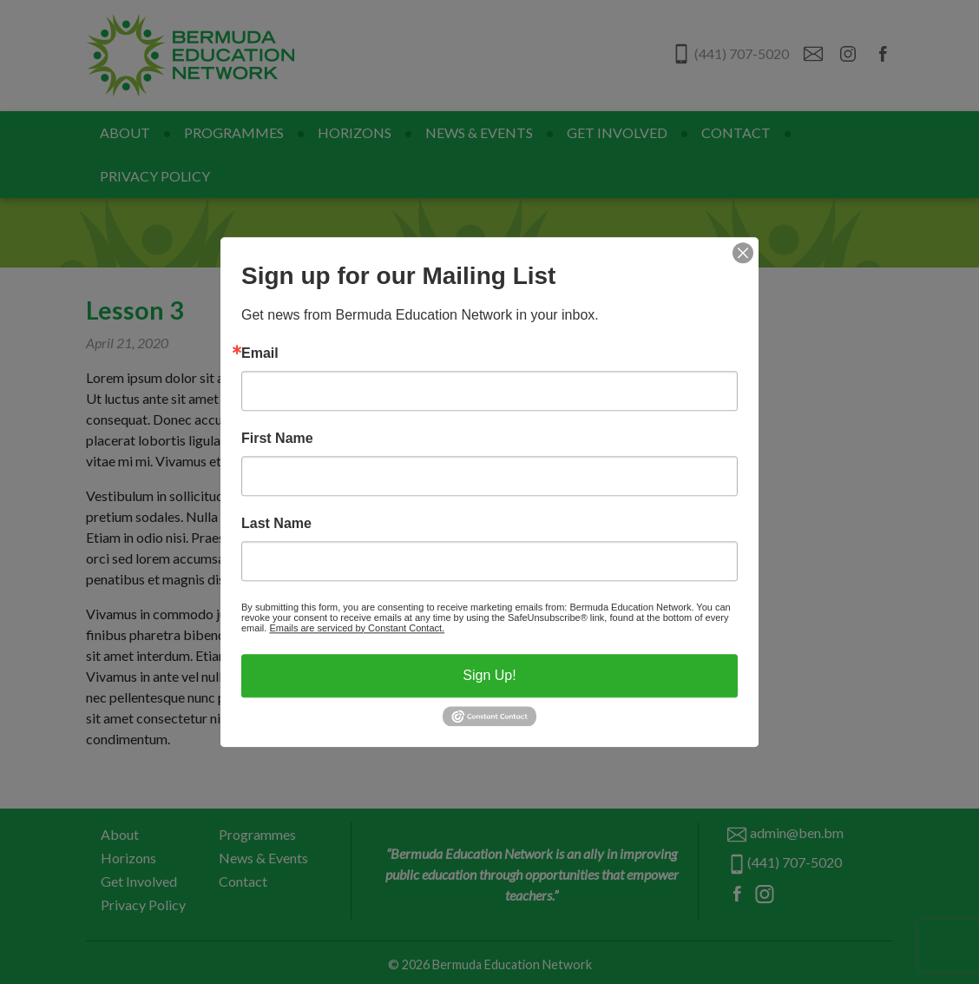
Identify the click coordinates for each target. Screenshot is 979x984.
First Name (277, 439)
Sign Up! (489, 675)
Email (260, 353)
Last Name (276, 524)
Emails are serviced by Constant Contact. (356, 628)
